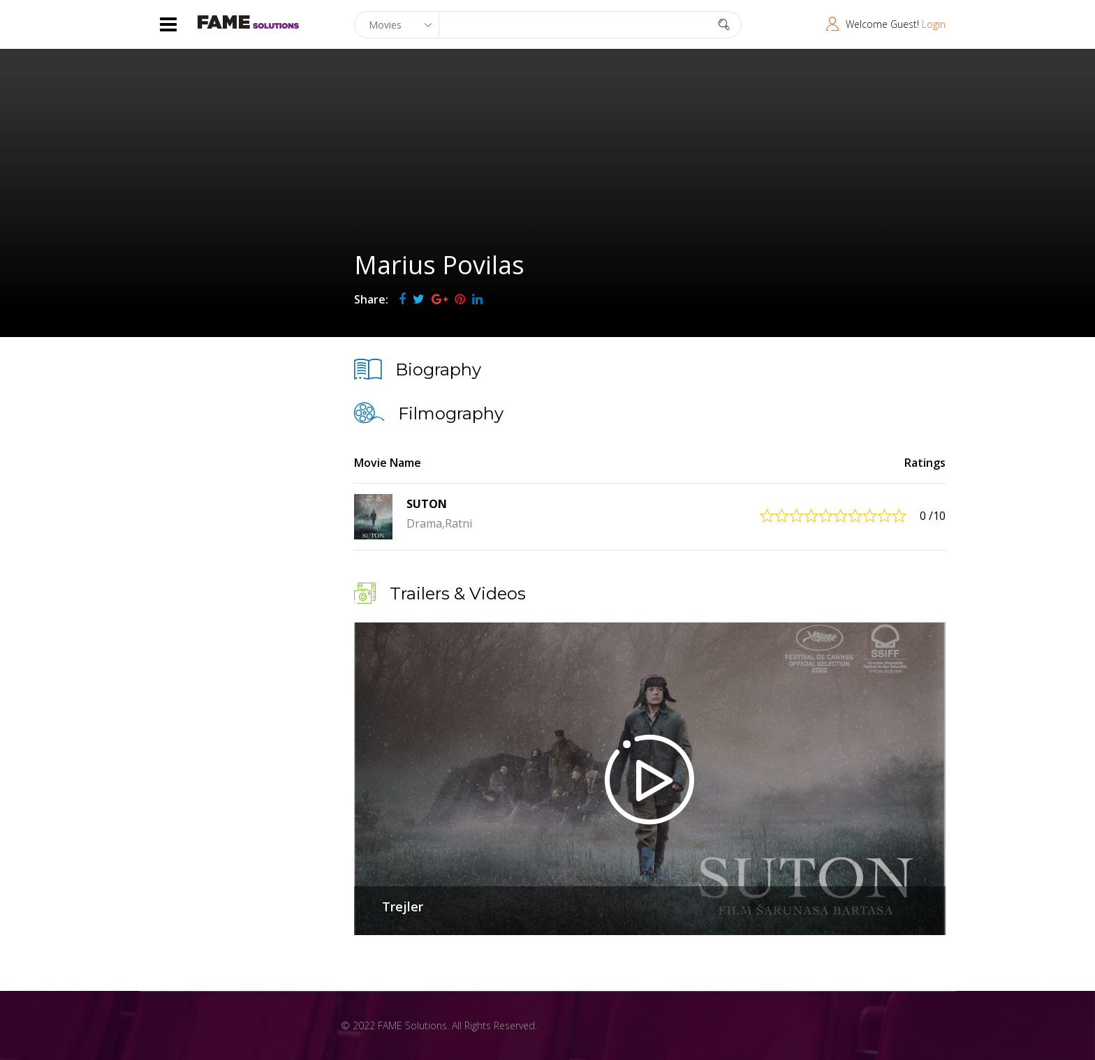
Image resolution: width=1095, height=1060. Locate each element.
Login (934, 24)
